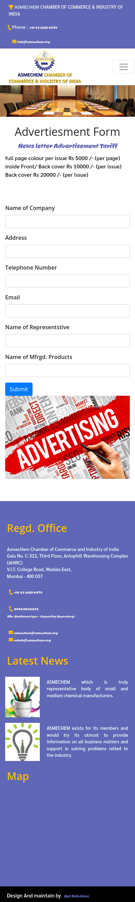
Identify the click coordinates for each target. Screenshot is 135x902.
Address (16, 238)
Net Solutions (76, 896)
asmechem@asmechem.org (33, 633)
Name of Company (30, 208)
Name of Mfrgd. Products (38, 357)
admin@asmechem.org (30, 640)
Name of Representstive (37, 327)
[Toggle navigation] (123, 67)
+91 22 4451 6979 (31, 27)
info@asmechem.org (31, 42)
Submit (19, 389)
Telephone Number (31, 267)
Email (12, 297)
